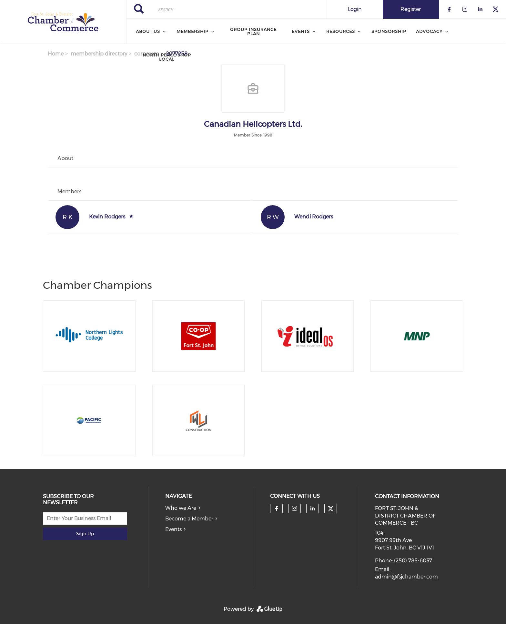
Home (56, 54)
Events (173, 529)
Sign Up (85, 534)
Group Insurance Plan (253, 31)
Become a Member (189, 519)
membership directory (99, 54)
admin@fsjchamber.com (406, 577)
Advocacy (429, 31)
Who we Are (180, 508)
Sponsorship (388, 31)
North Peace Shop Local (167, 57)
